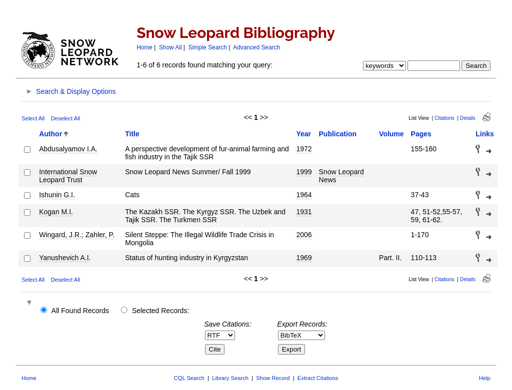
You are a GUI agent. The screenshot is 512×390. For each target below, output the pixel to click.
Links (485, 134)
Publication (337, 134)
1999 (304, 172)
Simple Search (207, 47)
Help (484, 378)
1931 (304, 212)
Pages (421, 134)
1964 (304, 195)
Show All (170, 47)
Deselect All (65, 118)
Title (132, 134)
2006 (304, 235)
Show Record (273, 378)
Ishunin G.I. (57, 195)
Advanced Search (256, 47)
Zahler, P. (100, 235)
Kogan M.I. (56, 212)
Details (468, 118)
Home (144, 47)
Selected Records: (160, 311)
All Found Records (80, 311)
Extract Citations (318, 378)
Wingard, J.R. (60, 235)
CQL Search (189, 378)
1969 (304, 258)
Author (50, 134)
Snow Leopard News (341, 176)
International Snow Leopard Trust (68, 176)
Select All (33, 118)
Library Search (230, 378)
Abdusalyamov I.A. (68, 149)
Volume (391, 134)
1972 (304, 149)
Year (303, 134)
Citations (444, 118)
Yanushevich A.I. (64, 258)
